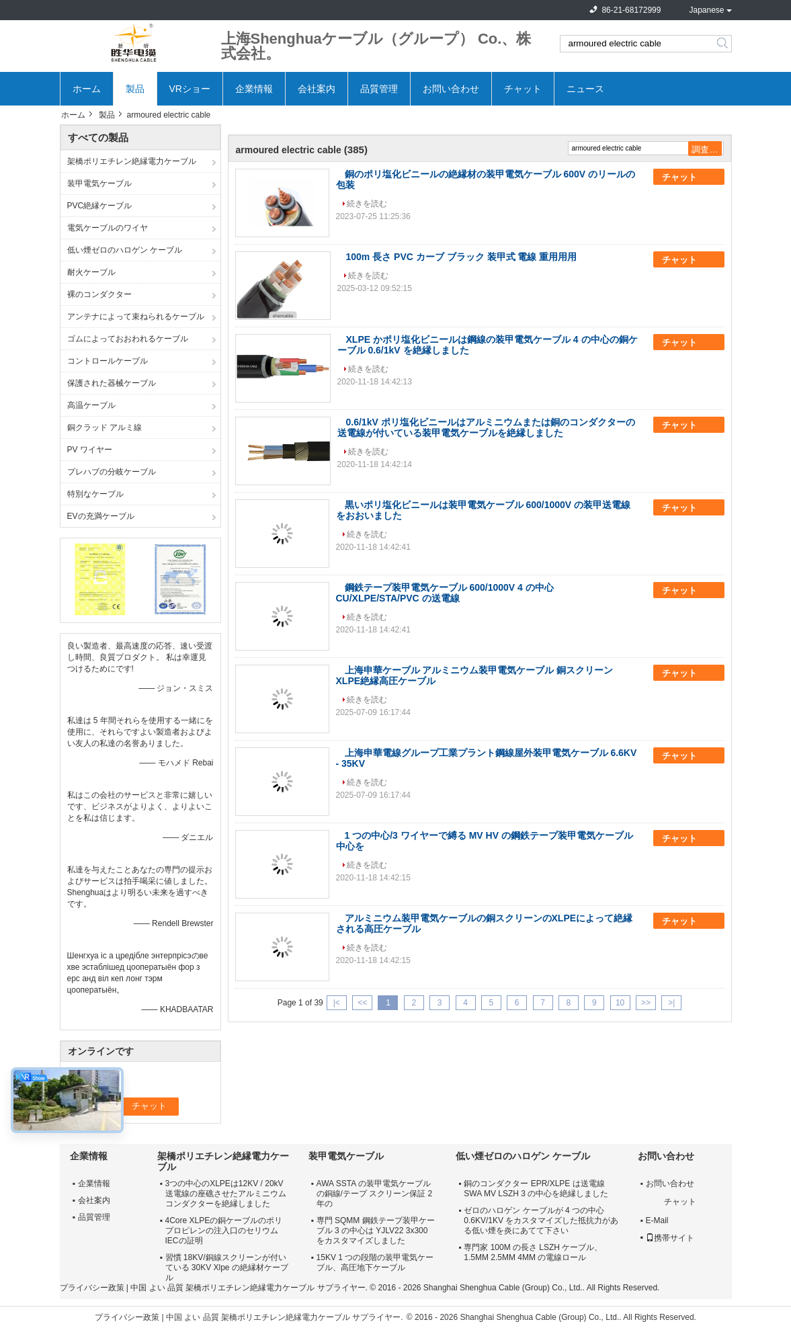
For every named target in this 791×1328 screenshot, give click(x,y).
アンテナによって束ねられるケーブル (135, 316)
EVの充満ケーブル (100, 516)
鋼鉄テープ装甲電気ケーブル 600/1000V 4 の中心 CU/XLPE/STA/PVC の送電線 (445, 593)
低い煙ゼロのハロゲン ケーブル (124, 250)
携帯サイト (670, 1238)
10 (620, 1002)
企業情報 (254, 88)
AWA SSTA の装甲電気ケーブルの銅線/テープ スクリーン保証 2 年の (375, 1193)
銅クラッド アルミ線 (104, 427)
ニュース (585, 88)
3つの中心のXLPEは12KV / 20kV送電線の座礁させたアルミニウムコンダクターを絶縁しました (225, 1193)
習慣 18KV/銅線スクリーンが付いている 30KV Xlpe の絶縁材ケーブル (226, 1267)
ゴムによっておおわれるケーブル (127, 338)
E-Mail (657, 1220)
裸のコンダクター (99, 294)
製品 (135, 88)
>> (646, 1002)
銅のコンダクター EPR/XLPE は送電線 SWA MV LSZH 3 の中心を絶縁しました (536, 1188)
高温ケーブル (91, 405)
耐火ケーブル (91, 272)
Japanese (706, 10)
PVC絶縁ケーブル (99, 205)
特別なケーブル (95, 494)
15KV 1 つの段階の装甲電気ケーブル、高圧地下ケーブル (375, 1262)
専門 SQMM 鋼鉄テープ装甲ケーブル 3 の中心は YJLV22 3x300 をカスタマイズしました (376, 1230)
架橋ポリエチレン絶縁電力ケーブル (131, 161)
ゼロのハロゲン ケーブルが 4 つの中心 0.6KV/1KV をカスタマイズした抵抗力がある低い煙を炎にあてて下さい (541, 1220)
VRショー (189, 88)
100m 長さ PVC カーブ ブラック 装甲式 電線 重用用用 (461, 256)
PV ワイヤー (89, 449)
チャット (523, 88)
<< (362, 1002)
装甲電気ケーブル (99, 183)
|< (336, 1002)
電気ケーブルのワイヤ (107, 228)
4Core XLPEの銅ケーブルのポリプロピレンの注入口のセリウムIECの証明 (224, 1230)
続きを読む (367, 203)
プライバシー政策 (92, 1287)
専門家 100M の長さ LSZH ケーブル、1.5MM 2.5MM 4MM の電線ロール (533, 1252)
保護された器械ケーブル (111, 383)
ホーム (87, 88)
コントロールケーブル (107, 361)
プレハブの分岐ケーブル (111, 471)
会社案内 (316, 88)
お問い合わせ (451, 88)
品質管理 (379, 88)
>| (671, 1002)
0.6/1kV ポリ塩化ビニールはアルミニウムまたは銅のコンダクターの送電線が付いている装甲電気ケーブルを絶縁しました (486, 427)
